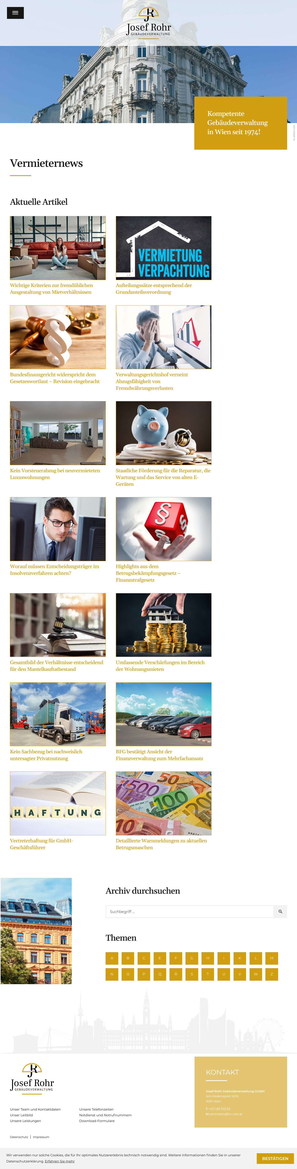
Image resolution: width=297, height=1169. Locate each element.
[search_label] (190, 911)
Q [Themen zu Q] (161, 975)
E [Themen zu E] (161, 958)
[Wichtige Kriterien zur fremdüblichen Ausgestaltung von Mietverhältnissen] (58, 257)
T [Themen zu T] (211, 975)
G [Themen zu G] (194, 958)
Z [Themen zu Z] (276, 975)
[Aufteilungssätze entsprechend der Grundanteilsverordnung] (164, 257)
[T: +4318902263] (219, 1114)
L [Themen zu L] (260, 958)
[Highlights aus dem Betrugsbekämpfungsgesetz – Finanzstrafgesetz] (164, 541)
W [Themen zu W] (260, 975)
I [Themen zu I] (227, 958)
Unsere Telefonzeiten (96, 1111)
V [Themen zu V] (243, 975)
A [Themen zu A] (112, 958)
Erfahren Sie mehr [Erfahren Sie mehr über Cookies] (60, 1161)
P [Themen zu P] (145, 975)
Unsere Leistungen (25, 1122)
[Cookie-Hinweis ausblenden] (275, 1158)
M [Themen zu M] (276, 958)
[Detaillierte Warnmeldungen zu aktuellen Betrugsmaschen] (164, 812)
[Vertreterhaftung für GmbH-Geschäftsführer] (58, 812)
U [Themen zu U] (227, 975)
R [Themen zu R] (177, 975)
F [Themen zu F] (178, 958)
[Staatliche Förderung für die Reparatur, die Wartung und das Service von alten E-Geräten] (164, 445)
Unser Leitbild (21, 1116)
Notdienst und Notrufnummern (105, 1116)
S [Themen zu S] (194, 975)
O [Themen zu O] (128, 975)
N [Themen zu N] (112, 975)
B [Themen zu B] (128, 958)
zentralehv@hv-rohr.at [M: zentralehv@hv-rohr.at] (226, 1120)
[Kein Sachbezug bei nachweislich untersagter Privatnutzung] (58, 723)
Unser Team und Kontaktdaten (35, 1111)
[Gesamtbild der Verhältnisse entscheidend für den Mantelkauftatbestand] (58, 634)
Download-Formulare (97, 1122)
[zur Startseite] (148, 23)
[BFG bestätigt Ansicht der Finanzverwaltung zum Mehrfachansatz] (164, 723)
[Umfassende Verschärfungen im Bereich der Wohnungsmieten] (164, 634)
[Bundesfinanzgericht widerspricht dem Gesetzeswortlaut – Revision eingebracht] (58, 346)
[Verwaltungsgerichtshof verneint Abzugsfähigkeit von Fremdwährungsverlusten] (164, 349)
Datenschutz (19, 1138)
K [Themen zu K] (243, 958)
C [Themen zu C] (145, 958)
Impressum (41, 1138)
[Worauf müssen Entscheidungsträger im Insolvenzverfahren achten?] (58, 538)
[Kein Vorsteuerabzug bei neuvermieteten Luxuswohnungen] (58, 442)
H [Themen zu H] (210, 958)
